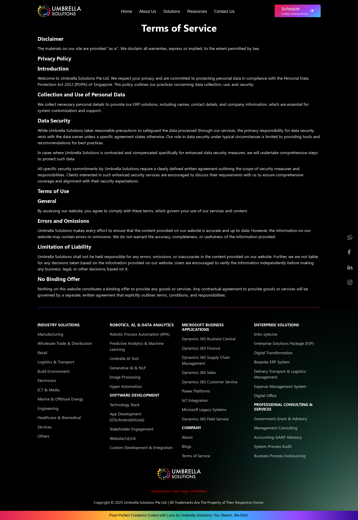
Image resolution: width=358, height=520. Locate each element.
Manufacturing (50, 334)
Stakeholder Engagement (131, 428)
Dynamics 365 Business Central (208, 338)
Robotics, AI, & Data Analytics (142, 324)
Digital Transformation (273, 352)
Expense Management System (280, 386)
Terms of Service (196, 455)
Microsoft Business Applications (203, 327)
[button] (297, 11)
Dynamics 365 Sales (199, 372)
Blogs (186, 446)
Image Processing (125, 376)
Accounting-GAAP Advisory (278, 437)
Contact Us (224, 11)
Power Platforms (196, 390)
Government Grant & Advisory (280, 418)
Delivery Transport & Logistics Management (280, 374)
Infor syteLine (265, 334)
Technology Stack (124, 404)
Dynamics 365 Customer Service (210, 381)
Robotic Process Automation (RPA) (140, 334)
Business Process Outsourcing (280, 455)
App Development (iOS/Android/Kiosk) (127, 416)
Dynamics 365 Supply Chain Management (206, 360)
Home (126, 11)
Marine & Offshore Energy (60, 398)
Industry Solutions (59, 324)
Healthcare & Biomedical (59, 417)
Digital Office (265, 395)
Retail (42, 352)
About (187, 437)
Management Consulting (275, 427)
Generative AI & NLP (128, 367)
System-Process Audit (273, 446)
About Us (147, 11)
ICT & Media (49, 389)
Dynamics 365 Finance (201, 348)
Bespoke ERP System (272, 361)
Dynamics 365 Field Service (205, 418)
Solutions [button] (171, 11)
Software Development (134, 395)
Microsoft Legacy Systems (204, 409)
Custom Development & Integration (141, 447)
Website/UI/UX (123, 438)
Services (45, 426)
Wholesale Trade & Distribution (65, 343)
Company (191, 427)
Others (43, 435)
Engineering (48, 408)
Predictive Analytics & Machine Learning (137, 346)
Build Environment (54, 371)
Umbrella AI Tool (124, 358)
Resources (197, 11)
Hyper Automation (126, 386)
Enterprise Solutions (276, 324)
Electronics (47, 380)
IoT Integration (195, 400)
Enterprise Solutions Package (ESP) (284, 343)
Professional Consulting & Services (283, 406)
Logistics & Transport (56, 361)
